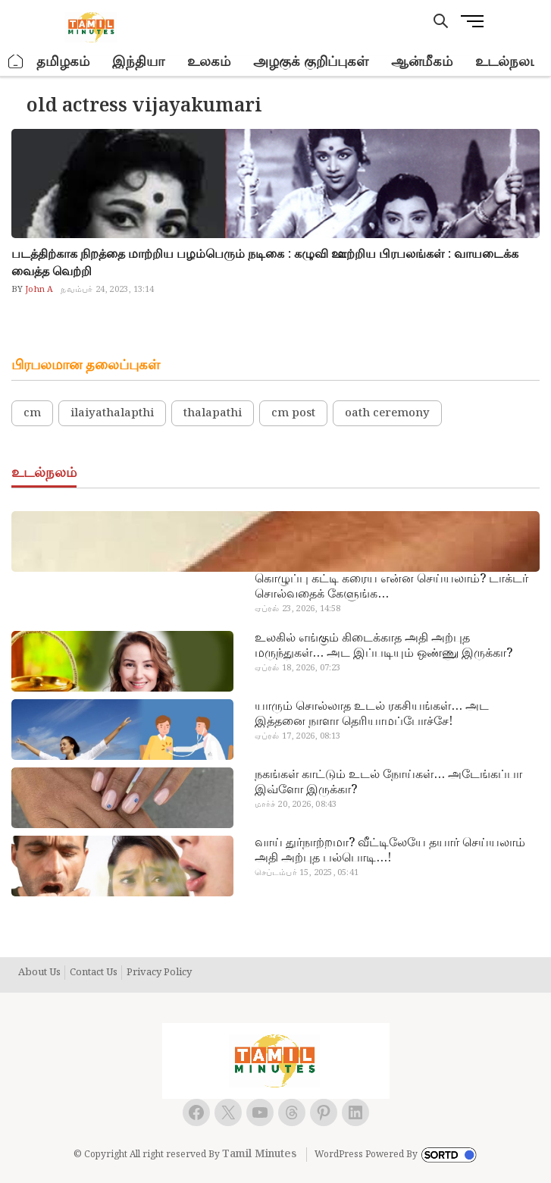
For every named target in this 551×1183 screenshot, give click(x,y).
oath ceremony (387, 413)
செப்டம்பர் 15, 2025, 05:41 (306, 873)
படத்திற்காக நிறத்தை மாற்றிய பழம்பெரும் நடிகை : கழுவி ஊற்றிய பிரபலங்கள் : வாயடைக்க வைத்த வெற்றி (264, 263)
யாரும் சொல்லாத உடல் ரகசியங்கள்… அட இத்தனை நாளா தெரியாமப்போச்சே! (372, 714)
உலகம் (208, 62)
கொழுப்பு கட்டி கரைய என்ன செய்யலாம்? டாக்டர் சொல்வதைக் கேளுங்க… (391, 587)
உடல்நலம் (507, 62)
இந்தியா (138, 62)
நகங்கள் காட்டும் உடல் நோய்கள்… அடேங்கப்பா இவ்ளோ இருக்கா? (388, 782)
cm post (293, 413)
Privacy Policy (159, 973)
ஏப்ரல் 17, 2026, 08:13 (298, 736)
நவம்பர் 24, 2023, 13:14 (107, 290)
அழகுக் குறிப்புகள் (310, 62)
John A (38, 290)
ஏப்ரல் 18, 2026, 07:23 (298, 668)
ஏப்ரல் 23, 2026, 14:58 (298, 609)
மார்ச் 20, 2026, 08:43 (296, 804)
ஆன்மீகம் (421, 62)
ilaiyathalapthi (112, 413)
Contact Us (93, 973)
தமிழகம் (62, 62)
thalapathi (212, 413)
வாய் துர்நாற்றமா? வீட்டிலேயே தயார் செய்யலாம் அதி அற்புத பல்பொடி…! (390, 851)
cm (32, 413)
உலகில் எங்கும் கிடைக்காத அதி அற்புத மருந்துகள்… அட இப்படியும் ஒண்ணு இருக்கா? (383, 646)
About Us (39, 973)
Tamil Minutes (259, 1154)
